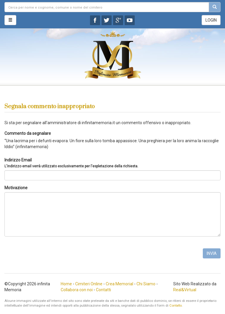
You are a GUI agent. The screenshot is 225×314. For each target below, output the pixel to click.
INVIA (212, 253)
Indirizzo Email (71, 163)
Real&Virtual (184, 289)
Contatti (103, 289)
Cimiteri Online (88, 283)
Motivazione (16, 187)
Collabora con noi (77, 289)
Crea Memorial (119, 283)
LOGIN (211, 20)
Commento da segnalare (27, 133)
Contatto (175, 305)
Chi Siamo (145, 283)
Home (66, 283)
